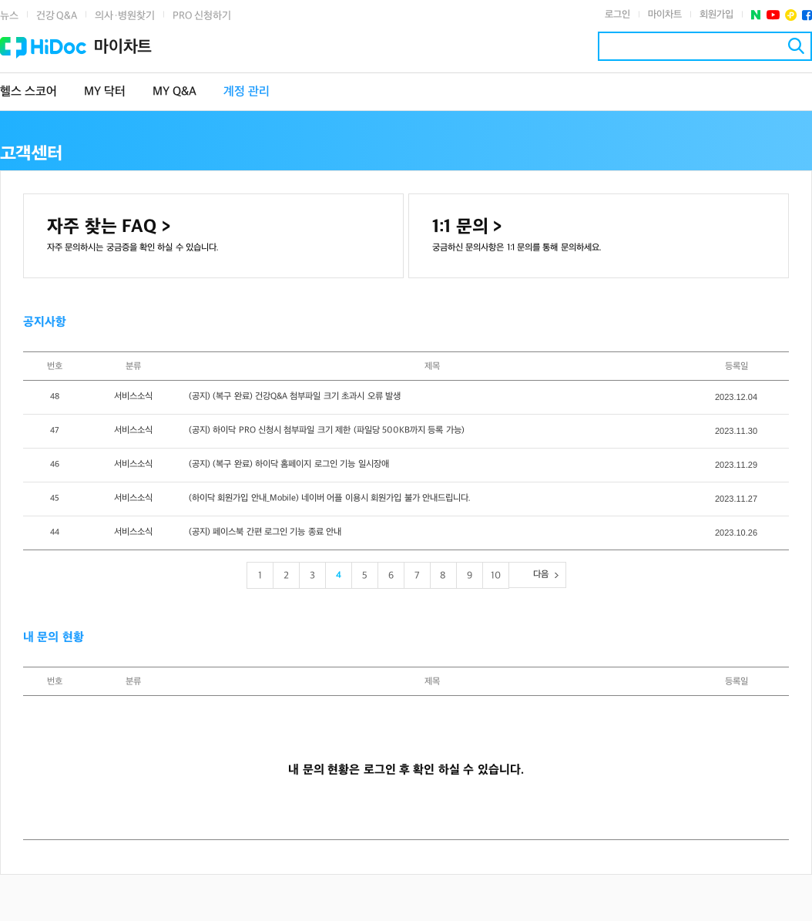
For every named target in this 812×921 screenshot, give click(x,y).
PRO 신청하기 (202, 15)
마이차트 (665, 14)
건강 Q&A (56, 15)
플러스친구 (791, 15)
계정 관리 (246, 92)
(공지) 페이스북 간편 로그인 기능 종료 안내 (265, 532)
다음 (541, 574)
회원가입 (716, 14)
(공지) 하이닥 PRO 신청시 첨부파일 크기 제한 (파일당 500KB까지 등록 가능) (327, 430)
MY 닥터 (105, 92)
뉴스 (9, 15)
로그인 (617, 14)
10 (496, 576)
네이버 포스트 (756, 15)
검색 (796, 46)
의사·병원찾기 (125, 15)
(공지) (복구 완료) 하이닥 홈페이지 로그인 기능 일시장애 (289, 464)
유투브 (773, 15)
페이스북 (807, 15)
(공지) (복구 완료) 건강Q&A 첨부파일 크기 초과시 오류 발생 (295, 396)
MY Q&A (174, 92)
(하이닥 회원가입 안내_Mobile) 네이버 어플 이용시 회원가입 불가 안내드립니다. (330, 498)
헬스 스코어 (28, 92)
